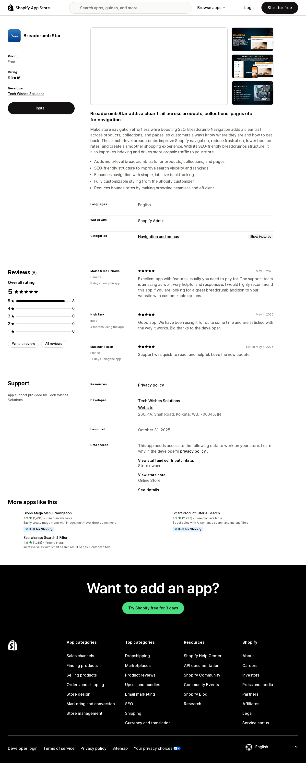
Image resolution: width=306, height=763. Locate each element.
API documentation (201, 665)
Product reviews (140, 675)
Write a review (23, 344)
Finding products (82, 665)
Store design (78, 694)
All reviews (53, 344)
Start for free (280, 7)
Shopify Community (202, 675)
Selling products (82, 675)
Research (192, 704)
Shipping (133, 713)
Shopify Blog (195, 694)
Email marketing (140, 694)
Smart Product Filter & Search (196, 513)
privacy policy (193, 451)
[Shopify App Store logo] (29, 7)
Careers (249, 665)
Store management (84, 713)
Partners (250, 694)
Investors (250, 675)
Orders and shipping (85, 684)
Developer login (22, 748)
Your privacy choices (153, 748)
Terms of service (59, 748)
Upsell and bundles (142, 684)
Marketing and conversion (91, 704)
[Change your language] (276, 747)
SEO (129, 704)
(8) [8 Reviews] (19, 78)
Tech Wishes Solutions (26, 94)
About (248, 656)
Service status (255, 723)
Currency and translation (148, 723)
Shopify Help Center (203, 656)
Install (41, 108)
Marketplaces (138, 665)
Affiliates (250, 704)
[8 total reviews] (73, 301)
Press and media (257, 684)
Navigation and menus (158, 236)
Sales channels (80, 656)
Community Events (201, 684)
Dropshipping (137, 656)
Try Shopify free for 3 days (153, 608)
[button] (78, 521)
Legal (247, 713)
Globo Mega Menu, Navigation (48, 513)
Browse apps (211, 7)
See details (148, 490)
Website (145, 407)
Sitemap (120, 748)
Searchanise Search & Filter (45, 538)
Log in (250, 7)
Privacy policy (151, 385)
